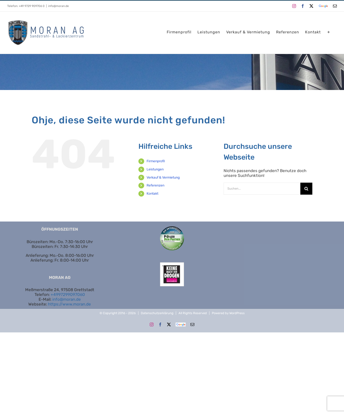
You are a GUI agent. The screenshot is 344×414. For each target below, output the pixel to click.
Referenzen (155, 185)
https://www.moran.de (69, 304)
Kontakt (152, 194)
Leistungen (155, 169)
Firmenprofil (156, 161)
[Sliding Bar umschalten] (329, 32)
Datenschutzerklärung (157, 313)
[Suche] (306, 189)
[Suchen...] (262, 189)
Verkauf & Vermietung (163, 177)
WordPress (237, 313)
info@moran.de (58, 6)
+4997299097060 (68, 294)
